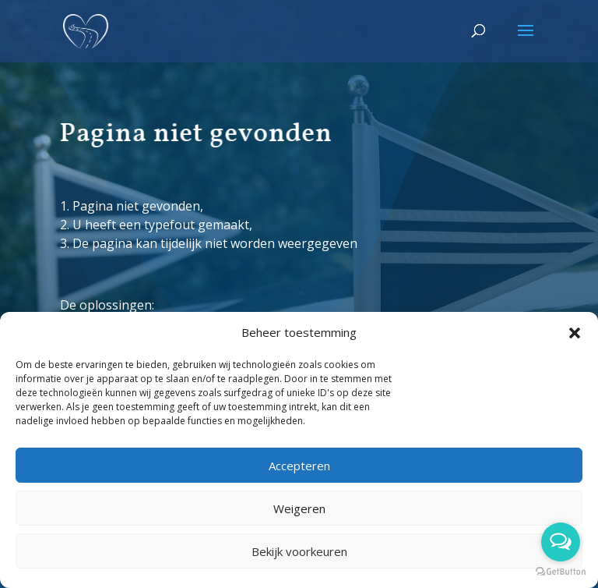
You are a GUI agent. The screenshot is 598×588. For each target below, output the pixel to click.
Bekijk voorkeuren (299, 551)
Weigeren (299, 508)
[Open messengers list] (560, 541)
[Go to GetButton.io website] (561, 572)
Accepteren (299, 465)
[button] (574, 333)
